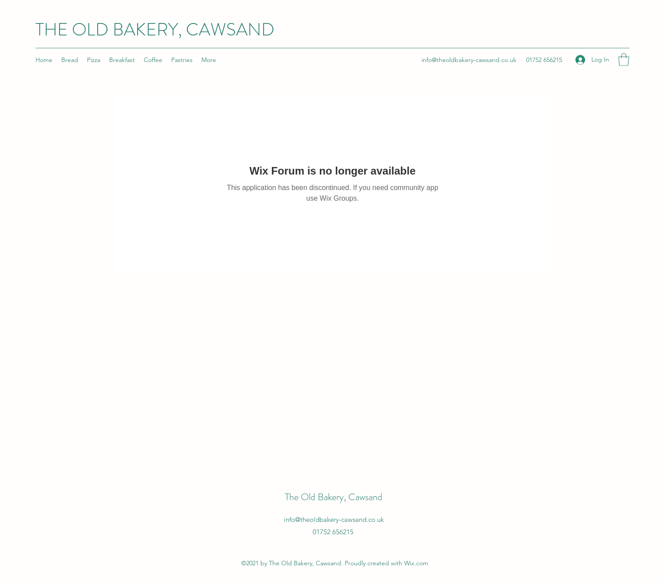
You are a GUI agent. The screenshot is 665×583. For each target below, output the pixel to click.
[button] (623, 59)
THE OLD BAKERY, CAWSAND (155, 29)
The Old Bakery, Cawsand (333, 497)
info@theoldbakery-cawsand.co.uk (468, 60)
